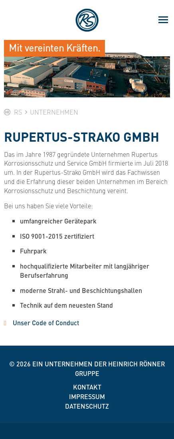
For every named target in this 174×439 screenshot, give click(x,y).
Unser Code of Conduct (46, 322)
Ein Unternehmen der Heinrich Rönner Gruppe (98, 368)
